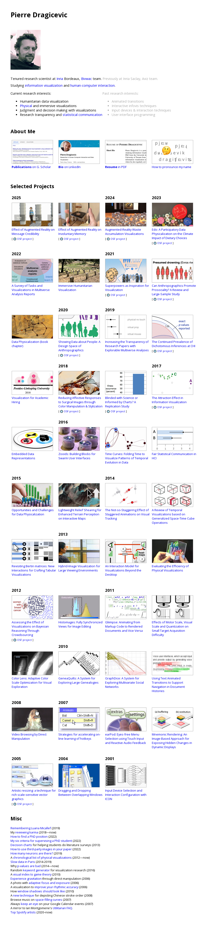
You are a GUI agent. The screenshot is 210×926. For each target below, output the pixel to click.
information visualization (44, 85)
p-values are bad (29, 866)
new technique (23, 895)
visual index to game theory (32, 874)
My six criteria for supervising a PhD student (41, 841)
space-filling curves (48, 899)
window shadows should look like (41, 891)
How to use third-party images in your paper (41, 849)
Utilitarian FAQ (62, 908)
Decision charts (21, 845)
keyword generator (36, 870)
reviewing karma (26, 832)
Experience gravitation (26, 878)
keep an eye (29, 904)
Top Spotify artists (23, 912)
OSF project (22, 238)
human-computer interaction (92, 85)
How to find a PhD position (29, 836)
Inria (60, 78)
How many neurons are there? (32, 853)
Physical (26, 106)
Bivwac (86, 78)
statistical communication (82, 114)
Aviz (145, 78)
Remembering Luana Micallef (31, 828)
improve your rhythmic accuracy (56, 887)
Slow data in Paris (23, 862)
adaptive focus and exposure (49, 883)
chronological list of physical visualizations (42, 857)
